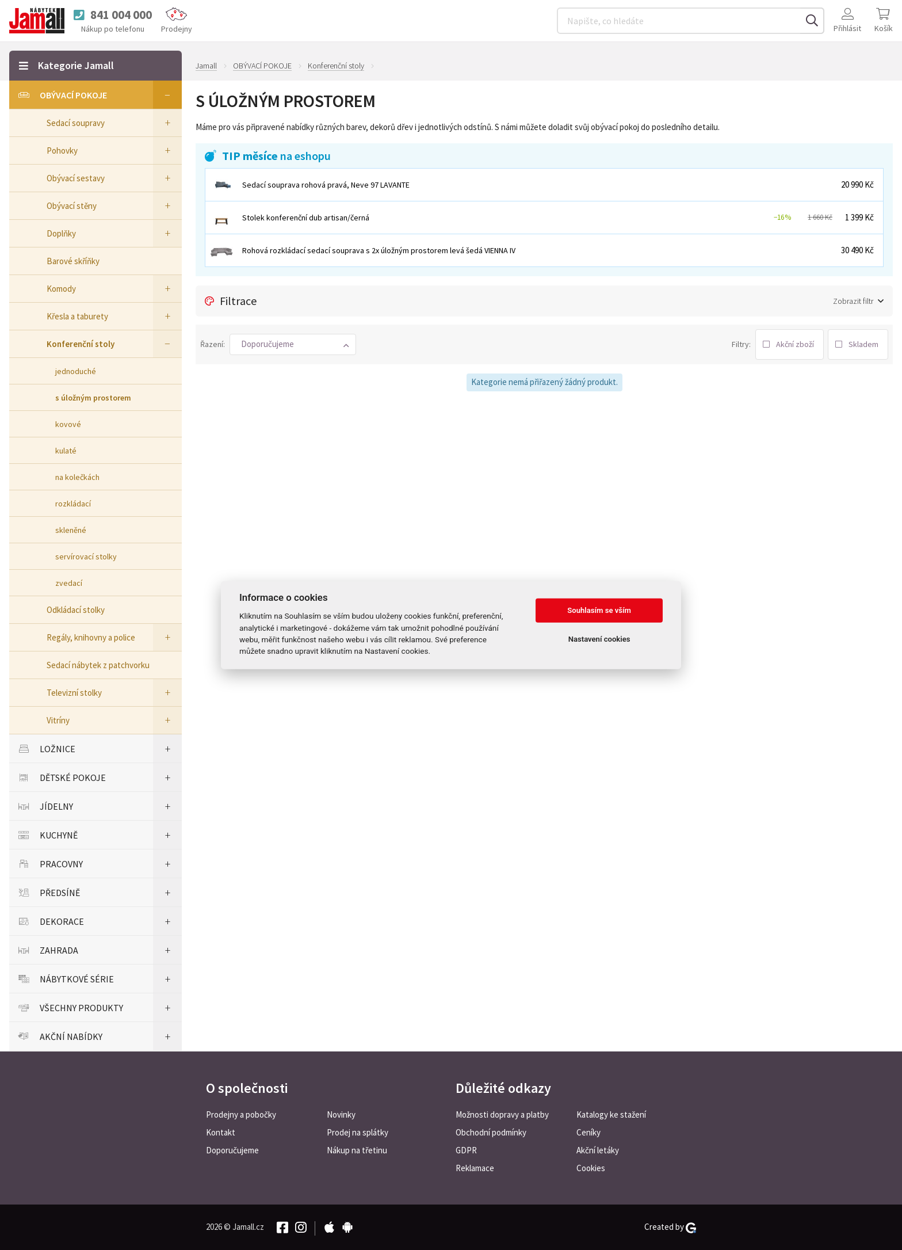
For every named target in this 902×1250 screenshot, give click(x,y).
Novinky (341, 1114)
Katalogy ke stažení (611, 1114)
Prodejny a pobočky (241, 1114)
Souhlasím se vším (599, 610)
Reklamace (475, 1168)
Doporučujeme (232, 1150)
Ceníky (588, 1132)
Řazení (211, 344)
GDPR (466, 1150)
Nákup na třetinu (357, 1150)
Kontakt (220, 1132)
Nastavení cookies (599, 639)
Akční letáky (597, 1150)
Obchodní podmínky (491, 1132)
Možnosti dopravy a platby (502, 1114)
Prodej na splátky (357, 1132)
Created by (670, 1227)
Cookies (590, 1168)
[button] (293, 344)
